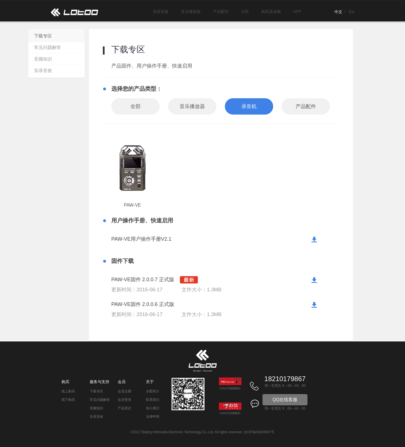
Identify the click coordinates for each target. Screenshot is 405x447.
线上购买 (68, 391)
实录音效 (43, 70)
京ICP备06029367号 (259, 432)
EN (351, 12)
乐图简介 (152, 391)
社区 (245, 11)
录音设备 (161, 11)
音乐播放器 (191, 11)
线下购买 (68, 400)
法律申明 (152, 417)
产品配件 (221, 11)
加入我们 (152, 408)
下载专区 (43, 35)
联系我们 (152, 400)
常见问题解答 (47, 47)
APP (297, 11)
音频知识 (43, 59)
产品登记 (124, 408)
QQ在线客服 (285, 399)
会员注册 (124, 391)
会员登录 (124, 400)
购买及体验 (271, 11)
